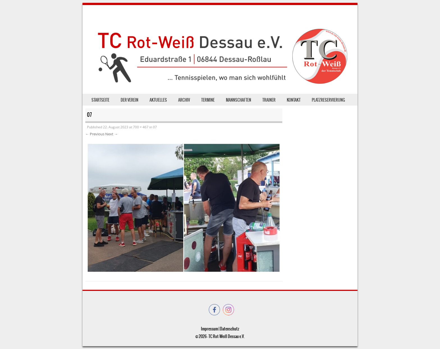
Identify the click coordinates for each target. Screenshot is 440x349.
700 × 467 (140, 127)
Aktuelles (158, 100)
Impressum (209, 329)
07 (155, 127)
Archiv (184, 100)
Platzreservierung (328, 100)
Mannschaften (238, 100)
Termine (208, 100)
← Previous (94, 133)
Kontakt (294, 100)
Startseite (100, 100)
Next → (111, 133)
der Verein (129, 100)
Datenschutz (229, 329)
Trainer (269, 100)
